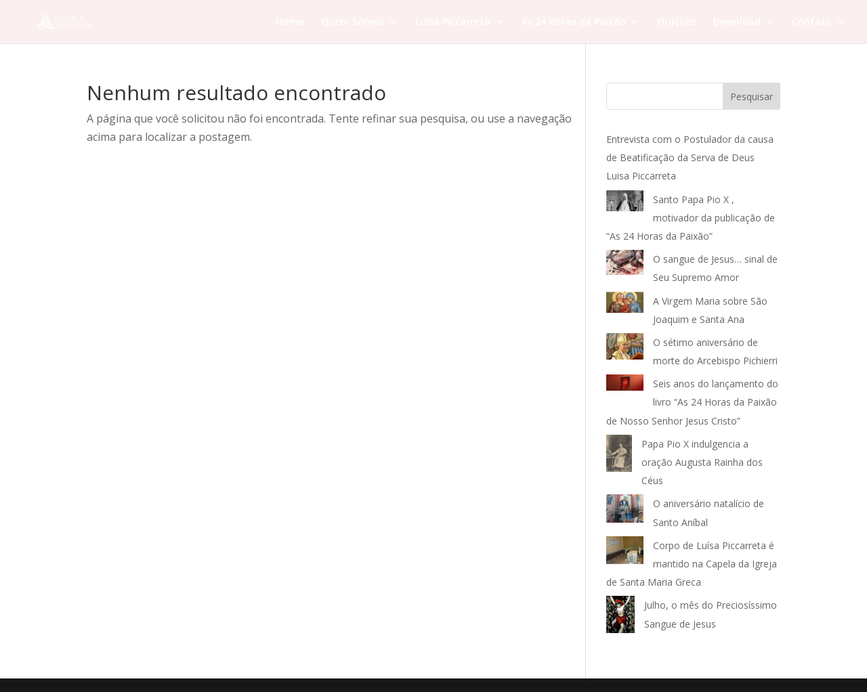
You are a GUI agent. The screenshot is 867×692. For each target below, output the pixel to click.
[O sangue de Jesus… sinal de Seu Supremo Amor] (624, 265)
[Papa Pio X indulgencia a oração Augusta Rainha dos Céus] (619, 456)
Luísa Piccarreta (452, 22)
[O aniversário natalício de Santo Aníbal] (624, 510)
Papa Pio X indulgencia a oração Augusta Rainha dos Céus (702, 462)
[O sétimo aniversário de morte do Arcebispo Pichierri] (624, 349)
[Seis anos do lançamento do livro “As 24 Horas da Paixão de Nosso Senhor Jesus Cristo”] (624, 385)
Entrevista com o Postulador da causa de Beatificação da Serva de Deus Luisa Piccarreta (690, 157)
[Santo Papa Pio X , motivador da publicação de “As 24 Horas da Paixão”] (624, 203)
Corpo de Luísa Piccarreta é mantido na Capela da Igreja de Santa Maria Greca (691, 563)
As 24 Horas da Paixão (574, 22)
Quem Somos (352, 22)
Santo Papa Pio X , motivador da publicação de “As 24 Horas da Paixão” (690, 217)
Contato (812, 22)
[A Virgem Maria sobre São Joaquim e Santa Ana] (624, 305)
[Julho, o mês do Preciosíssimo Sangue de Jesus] (620, 617)
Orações (676, 22)
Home (289, 22)
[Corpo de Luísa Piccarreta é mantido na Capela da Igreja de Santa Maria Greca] (624, 552)
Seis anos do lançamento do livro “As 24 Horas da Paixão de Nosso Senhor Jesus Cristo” (692, 402)
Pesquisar (751, 96)
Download (737, 22)
